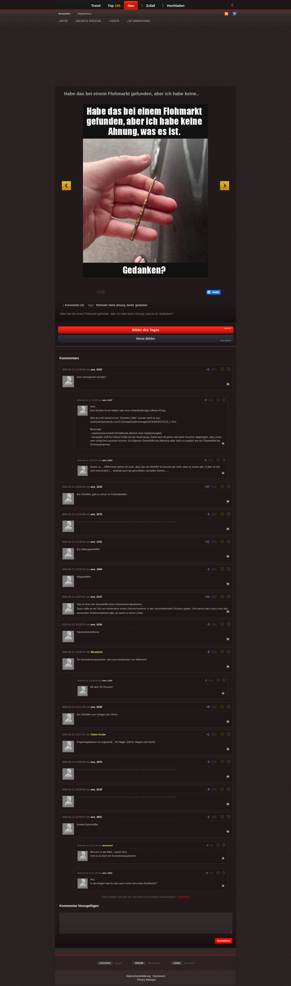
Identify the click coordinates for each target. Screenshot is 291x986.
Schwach (85, 292)
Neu (131, 5)
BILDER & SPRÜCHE (88, 21)
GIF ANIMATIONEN (138, 21)
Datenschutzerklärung (138, 976)
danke (130, 305)
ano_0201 (107, 873)
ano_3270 (96, 514)
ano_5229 (96, 789)
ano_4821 (96, 817)
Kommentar (73, 305)
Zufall (148, 5)
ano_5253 (96, 369)
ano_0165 (96, 624)
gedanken (141, 305)
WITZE (63, 21)
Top (114, 5)
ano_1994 (96, 569)
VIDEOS (113, 21)
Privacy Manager (146, 979)
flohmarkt (101, 305)
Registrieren (84, 13)
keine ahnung (117, 305)
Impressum (159, 976)
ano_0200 (96, 707)
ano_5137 (107, 400)
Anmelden (64, 13)
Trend (95, 5)
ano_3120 (96, 486)
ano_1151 (96, 541)
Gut (68, 292)
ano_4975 (96, 762)
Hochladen (173, 5)
